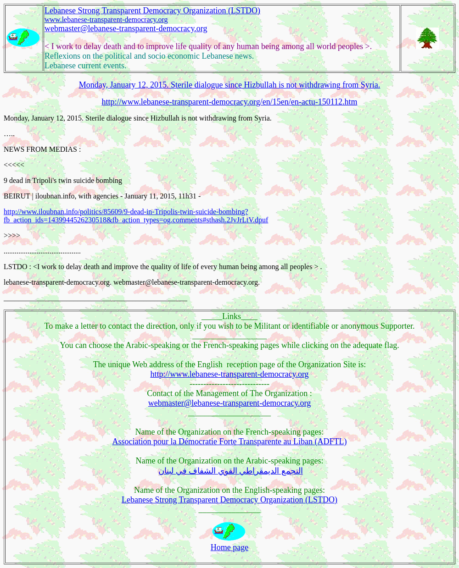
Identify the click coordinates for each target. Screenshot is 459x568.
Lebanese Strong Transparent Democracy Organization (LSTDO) (152, 10)
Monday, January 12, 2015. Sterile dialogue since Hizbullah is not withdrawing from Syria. (230, 84)
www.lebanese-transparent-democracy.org (106, 19)
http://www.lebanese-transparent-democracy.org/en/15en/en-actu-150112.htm (230, 101)
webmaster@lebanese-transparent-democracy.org (126, 28)
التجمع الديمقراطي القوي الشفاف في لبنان (230, 470)
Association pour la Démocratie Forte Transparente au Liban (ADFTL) (229, 441)
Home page (229, 547)
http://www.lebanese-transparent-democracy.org (229, 374)
